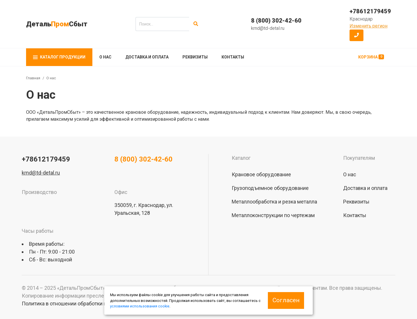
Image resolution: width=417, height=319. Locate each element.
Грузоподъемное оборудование (270, 188)
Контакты (233, 57)
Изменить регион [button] (368, 26)
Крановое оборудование (261, 174)
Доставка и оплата (147, 57)
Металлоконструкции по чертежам (273, 215)
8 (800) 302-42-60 (276, 20)
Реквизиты (195, 57)
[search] (162, 24)
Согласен (285, 300)
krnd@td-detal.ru (267, 28)
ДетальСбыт (56, 24)
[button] (356, 35)
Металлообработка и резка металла (274, 202)
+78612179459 (370, 11)
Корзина (371, 56)
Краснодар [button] (361, 19)
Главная (33, 78)
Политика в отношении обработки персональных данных (90, 303)
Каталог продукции (59, 57)
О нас (105, 57)
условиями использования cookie (139, 306)
